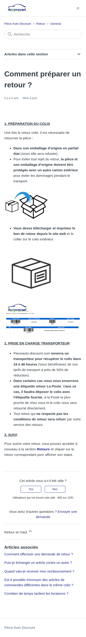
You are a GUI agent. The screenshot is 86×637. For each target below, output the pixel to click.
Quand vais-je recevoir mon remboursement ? (39, 571)
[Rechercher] (43, 34)
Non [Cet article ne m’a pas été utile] (55, 489)
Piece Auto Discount (17, 23)
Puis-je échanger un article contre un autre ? (38, 562)
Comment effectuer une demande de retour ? (38, 554)
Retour (40, 23)
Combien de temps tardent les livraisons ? (36, 593)
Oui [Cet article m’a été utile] (31, 489)
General (55, 23)
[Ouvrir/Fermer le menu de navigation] (77, 8)
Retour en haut (18, 531)
